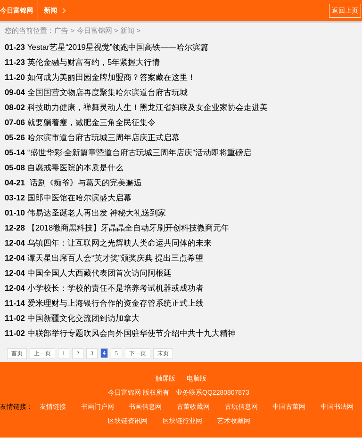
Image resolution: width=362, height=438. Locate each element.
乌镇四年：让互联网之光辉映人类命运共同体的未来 (119, 243)
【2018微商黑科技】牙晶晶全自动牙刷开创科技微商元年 (128, 227)
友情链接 (53, 406)
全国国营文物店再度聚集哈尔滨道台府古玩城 (107, 92)
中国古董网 (288, 406)
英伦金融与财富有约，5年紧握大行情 (93, 62)
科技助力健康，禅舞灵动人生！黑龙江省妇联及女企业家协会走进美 (147, 107)
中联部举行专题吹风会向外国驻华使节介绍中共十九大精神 (131, 333)
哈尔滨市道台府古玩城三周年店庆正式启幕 (103, 137)
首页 (17, 353)
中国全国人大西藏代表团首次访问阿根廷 (99, 273)
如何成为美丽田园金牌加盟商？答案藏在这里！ (111, 77)
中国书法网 (337, 406)
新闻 (50, 10)
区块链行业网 (182, 420)
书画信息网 (145, 406)
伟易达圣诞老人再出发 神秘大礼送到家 (96, 212)
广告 (61, 30)
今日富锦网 (16, 10)
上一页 (42, 353)
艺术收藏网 (233, 420)
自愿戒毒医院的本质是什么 (75, 167)
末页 (163, 353)
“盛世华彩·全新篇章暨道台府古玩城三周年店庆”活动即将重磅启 (139, 152)
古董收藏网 (193, 406)
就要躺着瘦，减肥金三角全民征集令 (91, 122)
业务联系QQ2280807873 (212, 392)
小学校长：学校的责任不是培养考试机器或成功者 (115, 288)
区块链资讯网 (128, 420)
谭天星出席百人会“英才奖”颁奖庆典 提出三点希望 (115, 258)
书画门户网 (97, 406)
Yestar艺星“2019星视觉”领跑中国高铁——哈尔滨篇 (117, 47)
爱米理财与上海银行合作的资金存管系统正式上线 (115, 303)
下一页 (137, 353)
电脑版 (196, 378)
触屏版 (165, 378)
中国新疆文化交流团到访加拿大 (83, 318)
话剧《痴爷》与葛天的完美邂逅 (84, 182)
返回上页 (345, 10)
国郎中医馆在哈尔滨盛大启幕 (79, 197)
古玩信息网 (241, 406)
